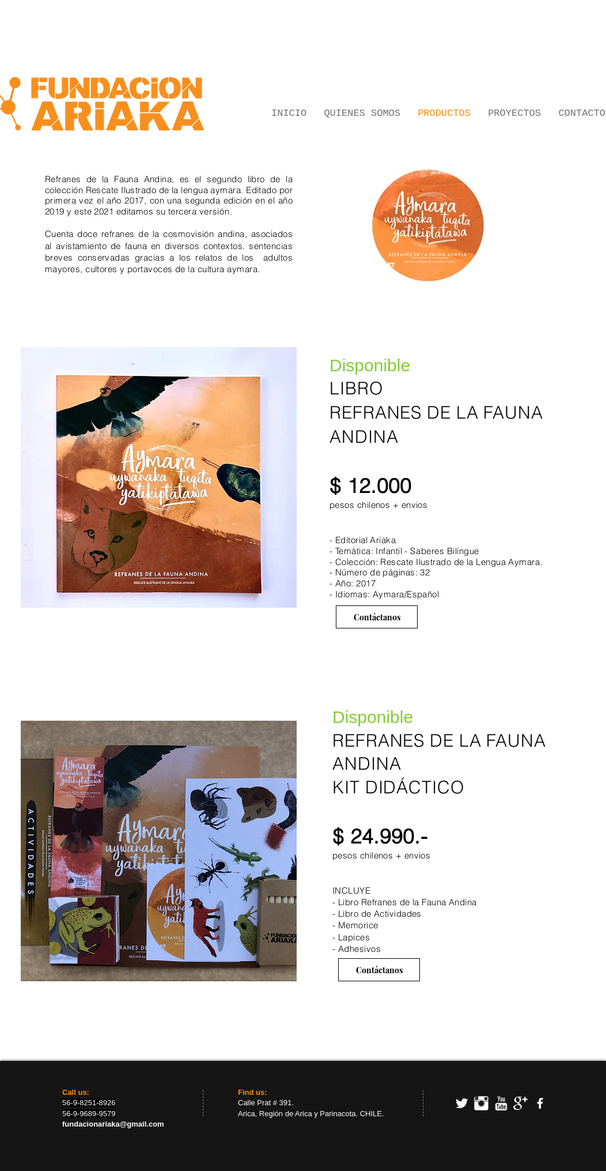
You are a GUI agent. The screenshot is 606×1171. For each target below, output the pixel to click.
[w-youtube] (501, 1103)
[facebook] (540, 1103)
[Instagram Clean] (481, 1103)
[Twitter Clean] (461, 1103)
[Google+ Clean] (520, 1103)
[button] (159, 477)
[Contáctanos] (377, 616)
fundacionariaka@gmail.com (113, 1124)
